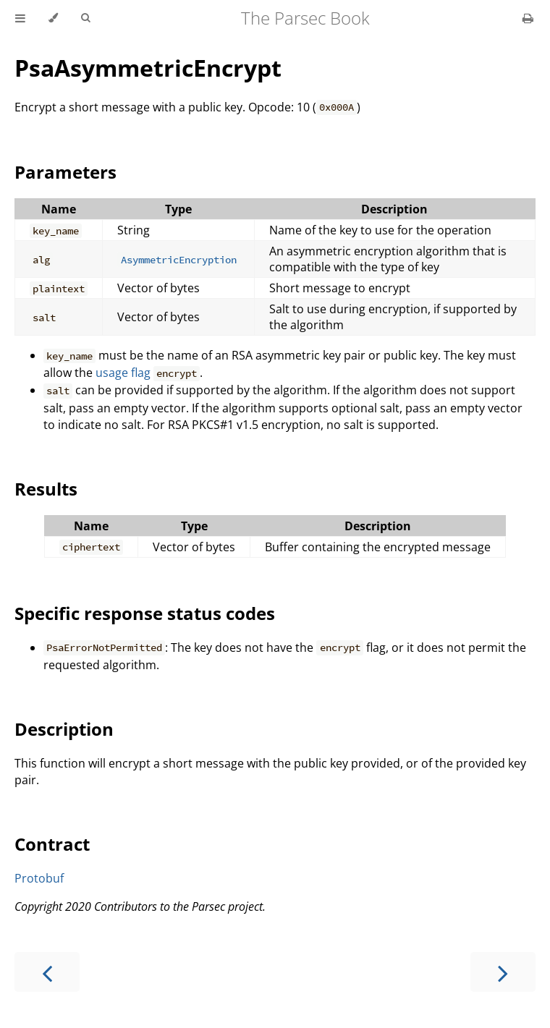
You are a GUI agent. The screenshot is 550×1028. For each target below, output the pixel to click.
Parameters (65, 172)
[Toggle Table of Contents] (20, 18)
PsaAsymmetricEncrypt (148, 67)
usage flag (123, 373)
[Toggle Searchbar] (85, 18)
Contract (52, 844)
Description (64, 729)
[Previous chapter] (47, 972)
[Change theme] (53, 18)
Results (45, 489)
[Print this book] (528, 18)
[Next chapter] (503, 972)
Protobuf (39, 878)
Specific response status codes (144, 613)
